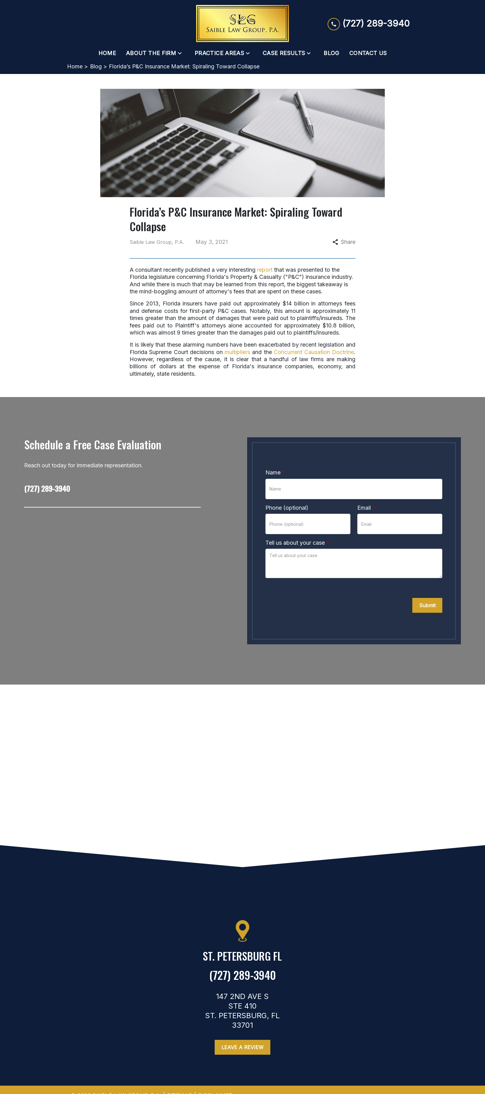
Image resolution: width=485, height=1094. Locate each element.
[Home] (107, 53)
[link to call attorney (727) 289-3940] (369, 23)
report (265, 269)
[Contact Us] (368, 53)
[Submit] (427, 605)
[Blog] (331, 53)
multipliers (237, 352)
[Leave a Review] (242, 1047)
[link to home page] (242, 23)
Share (344, 242)
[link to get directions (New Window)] (242, 958)
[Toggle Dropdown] (181, 53)
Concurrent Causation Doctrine (314, 352)
